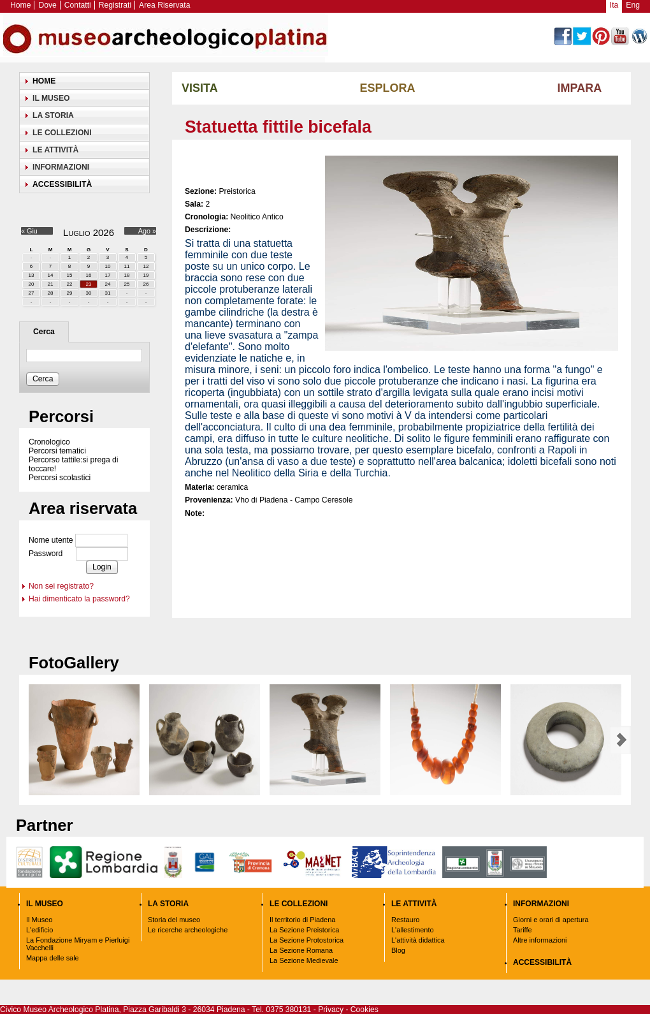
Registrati (115, 5)
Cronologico (49, 441)
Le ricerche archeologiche (187, 930)
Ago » (147, 231)
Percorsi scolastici (59, 477)
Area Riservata (164, 5)
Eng (633, 5)
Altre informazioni (540, 940)
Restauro (405, 919)
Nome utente (51, 540)
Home (20, 5)
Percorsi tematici (57, 450)
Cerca (44, 331)
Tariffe (522, 930)
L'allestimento (412, 930)
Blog (398, 950)
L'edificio (39, 930)
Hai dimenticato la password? (79, 598)
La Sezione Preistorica (304, 930)
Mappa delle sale (52, 958)
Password (45, 553)
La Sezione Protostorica (306, 940)
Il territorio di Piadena (302, 919)
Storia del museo (174, 919)
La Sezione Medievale (304, 960)
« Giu (29, 231)
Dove (47, 5)
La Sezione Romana (301, 950)
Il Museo (39, 919)
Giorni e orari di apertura (551, 919)
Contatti (77, 5)
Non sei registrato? (61, 586)
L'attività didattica (418, 940)
